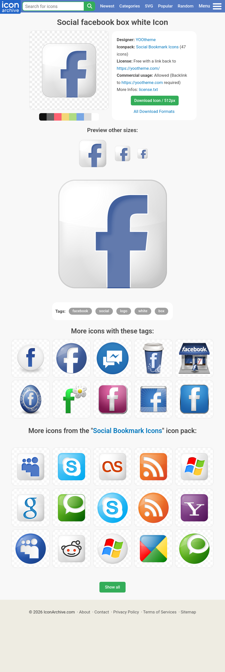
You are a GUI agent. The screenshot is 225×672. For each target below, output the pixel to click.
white (142, 311)
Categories (129, 5)
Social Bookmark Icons (157, 46)
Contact (101, 611)
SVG (149, 5)
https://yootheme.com (142, 82)
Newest (107, 5)
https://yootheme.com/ (138, 68)
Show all (112, 587)
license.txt (148, 89)
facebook (80, 311)
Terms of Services (159, 611)
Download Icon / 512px (154, 100)
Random (185, 5)
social (104, 311)
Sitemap (188, 611)
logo (123, 311)
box (161, 311)
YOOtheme (146, 39)
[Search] (89, 6)
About (84, 611)
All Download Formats (154, 111)
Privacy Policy (126, 611)
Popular (165, 5)
